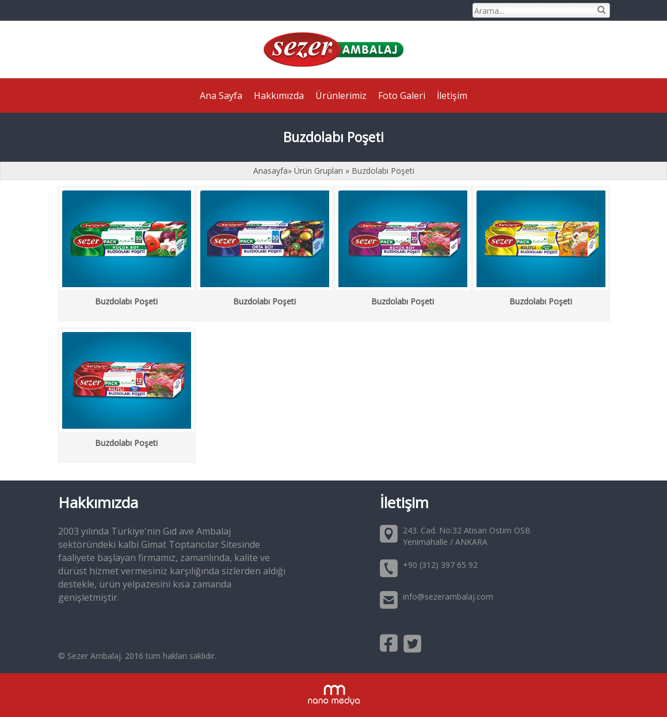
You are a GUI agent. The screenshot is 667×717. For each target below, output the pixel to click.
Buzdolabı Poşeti (383, 170)
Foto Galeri (401, 95)
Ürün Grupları (319, 170)
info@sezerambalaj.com (448, 596)
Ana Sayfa (221, 95)
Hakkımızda (279, 95)
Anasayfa (270, 170)
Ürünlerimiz (341, 95)
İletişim (452, 95)
